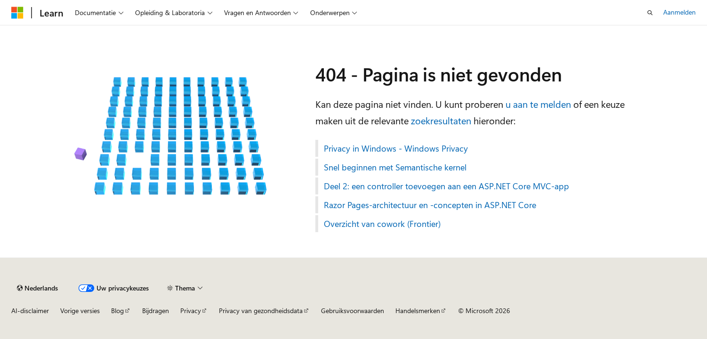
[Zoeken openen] (650, 12)
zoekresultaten (441, 120)
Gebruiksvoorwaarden (352, 310)
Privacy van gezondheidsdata (261, 310)
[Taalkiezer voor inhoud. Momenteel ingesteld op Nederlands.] (37, 288)
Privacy (190, 310)
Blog (117, 310)
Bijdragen (155, 310)
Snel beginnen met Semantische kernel (395, 167)
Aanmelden (679, 12)
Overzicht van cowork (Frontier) (382, 223)
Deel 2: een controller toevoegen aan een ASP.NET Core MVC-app (446, 186)
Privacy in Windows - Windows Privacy (396, 148)
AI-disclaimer (30, 310)
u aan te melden (538, 103)
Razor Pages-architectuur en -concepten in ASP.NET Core (430, 204)
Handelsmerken (417, 310)
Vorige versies (80, 310)
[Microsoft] (17, 13)
